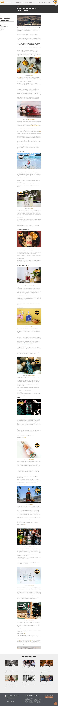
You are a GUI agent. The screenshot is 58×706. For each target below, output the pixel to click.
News (1, 25)
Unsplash (31, 75)
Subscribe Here (49, 697)
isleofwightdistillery (31, 119)
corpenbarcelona (31, 459)
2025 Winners (31, 2)
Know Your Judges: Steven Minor (45, 666)
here (40, 131)
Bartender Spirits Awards (34, 125)
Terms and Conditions (30, 701)
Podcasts (2, 29)
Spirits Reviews (3, 24)
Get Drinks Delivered (36, 700)
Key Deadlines (27, 699)
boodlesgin (31, 326)
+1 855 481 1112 (10, 698)
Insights (18, 6)
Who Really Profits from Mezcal (45, 681)
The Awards (16, 2)
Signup (18, 636)
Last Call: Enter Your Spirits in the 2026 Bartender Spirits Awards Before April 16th (29, 667)
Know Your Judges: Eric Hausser (10, 666)
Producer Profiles (4, 26)
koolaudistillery (31, 170)
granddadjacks (31, 248)
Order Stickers (40, 2)
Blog (35, 2)
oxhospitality (31, 585)
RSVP (31, 640)
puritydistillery (31, 285)
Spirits (49, 2)
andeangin (31, 208)
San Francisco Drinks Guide (37, 702)
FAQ (29, 699)
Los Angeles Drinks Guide (37, 699)
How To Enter (26, 698)
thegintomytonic (31, 620)
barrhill (31, 504)
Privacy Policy (31, 702)
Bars (1, 30)
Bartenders (2, 27)
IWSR (20, 77)
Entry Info (22, 2)
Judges (26, 2)
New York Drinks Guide (37, 701)
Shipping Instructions (26, 701)
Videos (45, 2)
